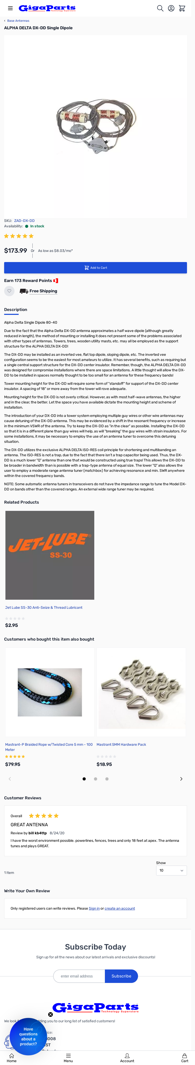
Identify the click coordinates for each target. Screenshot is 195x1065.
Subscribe (121, 976)
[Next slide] (181, 779)
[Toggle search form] (160, 8)
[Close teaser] (50, 1014)
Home (12, 1058)
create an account (120, 908)
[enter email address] (79, 976)
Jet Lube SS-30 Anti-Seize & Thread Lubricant (43, 607)
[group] (19, 236)
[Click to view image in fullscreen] (95, 126)
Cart (184, 1058)
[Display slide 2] (95, 779)
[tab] (15, 311)
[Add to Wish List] (9, 291)
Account (127, 1058)
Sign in (94, 908)
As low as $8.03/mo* (55, 251)
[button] (28, 1036)
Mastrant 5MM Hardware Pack (121, 744)
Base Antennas (16, 21)
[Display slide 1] (84, 779)
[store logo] (47, 8)
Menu (68, 1058)
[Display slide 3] (107, 779)
